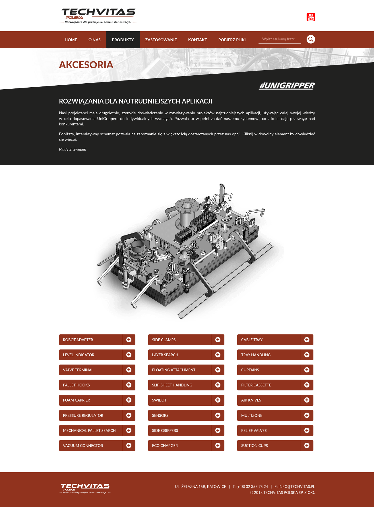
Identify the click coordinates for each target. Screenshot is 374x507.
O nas (94, 39)
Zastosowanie (161, 39)
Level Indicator (78, 355)
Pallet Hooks (76, 385)
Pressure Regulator (83, 415)
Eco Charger (165, 445)
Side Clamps (164, 340)
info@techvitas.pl (297, 486)
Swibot (159, 400)
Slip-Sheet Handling (172, 385)
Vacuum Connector (83, 445)
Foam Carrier (76, 400)
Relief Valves (253, 430)
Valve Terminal (78, 370)
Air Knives (251, 400)
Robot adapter (78, 340)
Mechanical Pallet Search (89, 430)
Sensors (160, 415)
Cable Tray (252, 340)
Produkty (123, 39)
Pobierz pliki (232, 39)
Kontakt (197, 39)
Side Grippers (165, 430)
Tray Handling (255, 355)
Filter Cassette (256, 385)
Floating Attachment (173, 370)
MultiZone (251, 415)
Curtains (250, 370)
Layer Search (165, 355)
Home (71, 39)
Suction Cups (254, 445)
